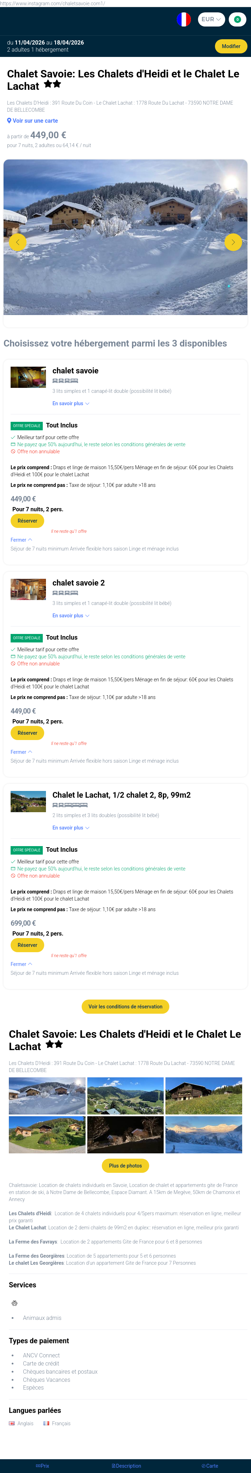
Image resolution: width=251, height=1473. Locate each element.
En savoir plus (71, 403)
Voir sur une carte (32, 120)
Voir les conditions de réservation (126, 1006)
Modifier (231, 46)
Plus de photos (125, 1166)
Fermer (22, 540)
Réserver (27, 521)
